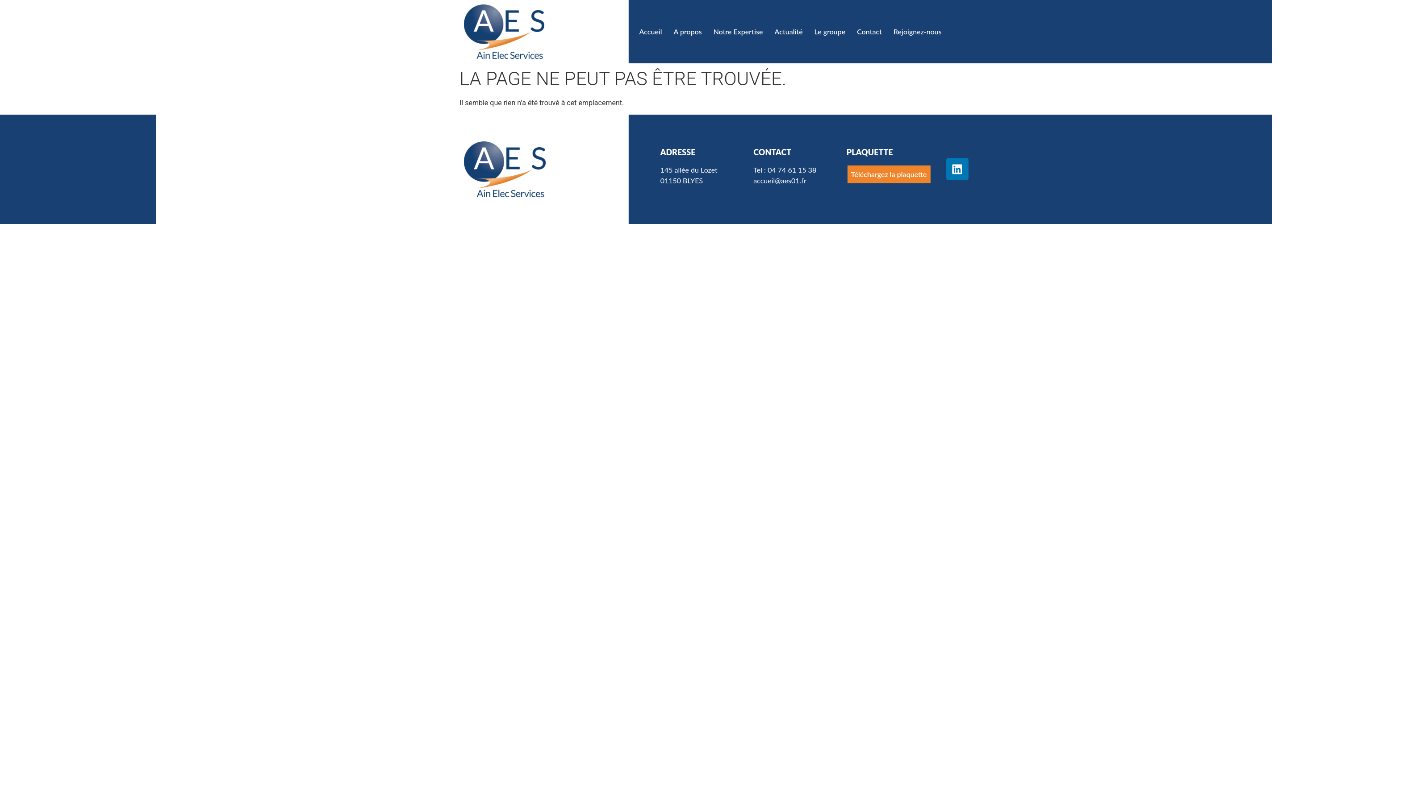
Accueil (650, 31)
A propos (688, 31)
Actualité (789, 31)
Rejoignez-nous (918, 31)
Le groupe (830, 31)
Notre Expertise (738, 31)
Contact (869, 31)
